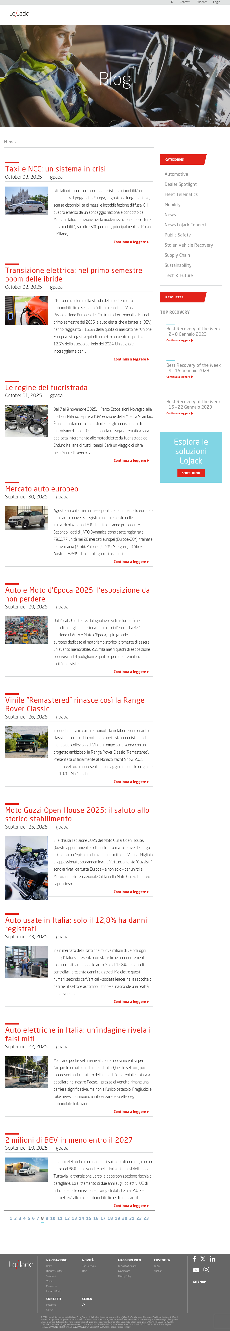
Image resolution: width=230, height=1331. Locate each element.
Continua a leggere (130, 242)
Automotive (176, 174)
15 (88, 1219)
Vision (49, 1281)
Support (202, 2)
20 (124, 1219)
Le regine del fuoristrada (46, 388)
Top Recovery (89, 1266)
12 (67, 1219)
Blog (84, 1271)
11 (60, 1219)
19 (117, 1219)
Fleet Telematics (181, 194)
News (10, 142)
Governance (124, 1271)
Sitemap (199, 1282)
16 (96, 1219)
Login (216, 2)
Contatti (185, 2)
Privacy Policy (124, 1276)
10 (52, 1219)
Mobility (173, 205)
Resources (51, 1286)
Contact (50, 1309)
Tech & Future (179, 275)
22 (139, 1219)
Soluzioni (50, 1276)
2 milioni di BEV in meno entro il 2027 (69, 1140)
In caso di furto (53, 1291)
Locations (51, 1305)
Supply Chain (177, 255)
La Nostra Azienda (127, 1266)
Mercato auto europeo (41, 489)
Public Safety (178, 235)
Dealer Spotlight (181, 184)
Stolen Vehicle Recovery (189, 245)
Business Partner (54, 1271)
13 (74, 1219)
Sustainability (178, 265)
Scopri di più (191, 473)
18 (110, 1219)
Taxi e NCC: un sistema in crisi (55, 169)
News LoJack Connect (186, 225)
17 (103, 1219)
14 (81, 1219)
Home (49, 1266)
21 (132, 1219)
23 (146, 1219)
